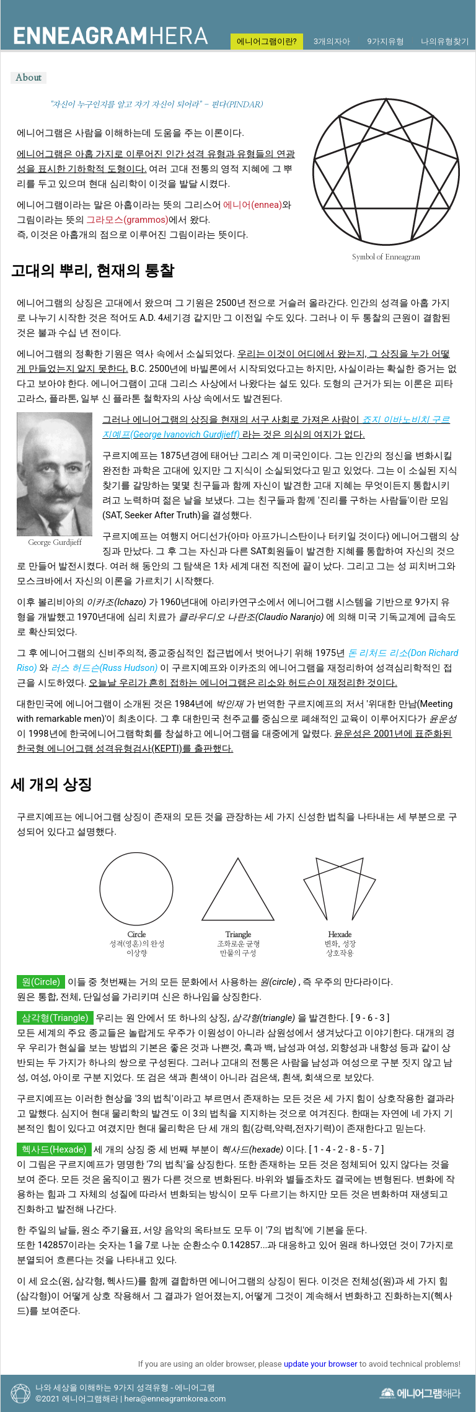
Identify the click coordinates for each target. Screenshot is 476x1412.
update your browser (321, 1364)
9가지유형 (385, 41)
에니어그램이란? (267, 41)
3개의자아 (332, 41)
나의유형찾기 (445, 41)
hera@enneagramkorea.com (175, 1398)
